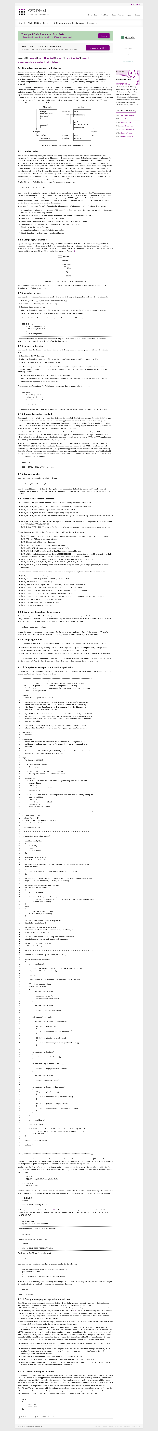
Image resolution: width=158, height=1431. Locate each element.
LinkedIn (105, 1426)
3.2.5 (54, 1210)
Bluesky (111, 1426)
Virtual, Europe (126, 122)
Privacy (138, 1426)
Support (129, 15)
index (57, 62)
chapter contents (25, 62)
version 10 (51, 58)
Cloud (114, 15)
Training (121, 15)
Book (96, 15)
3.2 (74, 251)
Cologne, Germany (127, 129)
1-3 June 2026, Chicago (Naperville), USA (35, 37)
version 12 (33, 58)
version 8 (68, 58)
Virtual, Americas (127, 119)
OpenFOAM (104, 15)
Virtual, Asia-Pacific (127, 115)
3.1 (38, 89)
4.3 (76, 1310)
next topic (50, 62)
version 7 (76, 58)
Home (89, 15)
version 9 (59, 58)
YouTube (119, 1426)
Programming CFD (98, 48)
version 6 (85, 58)
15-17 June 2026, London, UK (62, 37)
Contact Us (98, 1426)
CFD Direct (37, 10)
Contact (137, 15)
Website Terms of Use (129, 1426)
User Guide (53, 1417)
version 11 (42, 58)
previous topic (38, 62)
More (104, 35)
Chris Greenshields (27, 1417)
